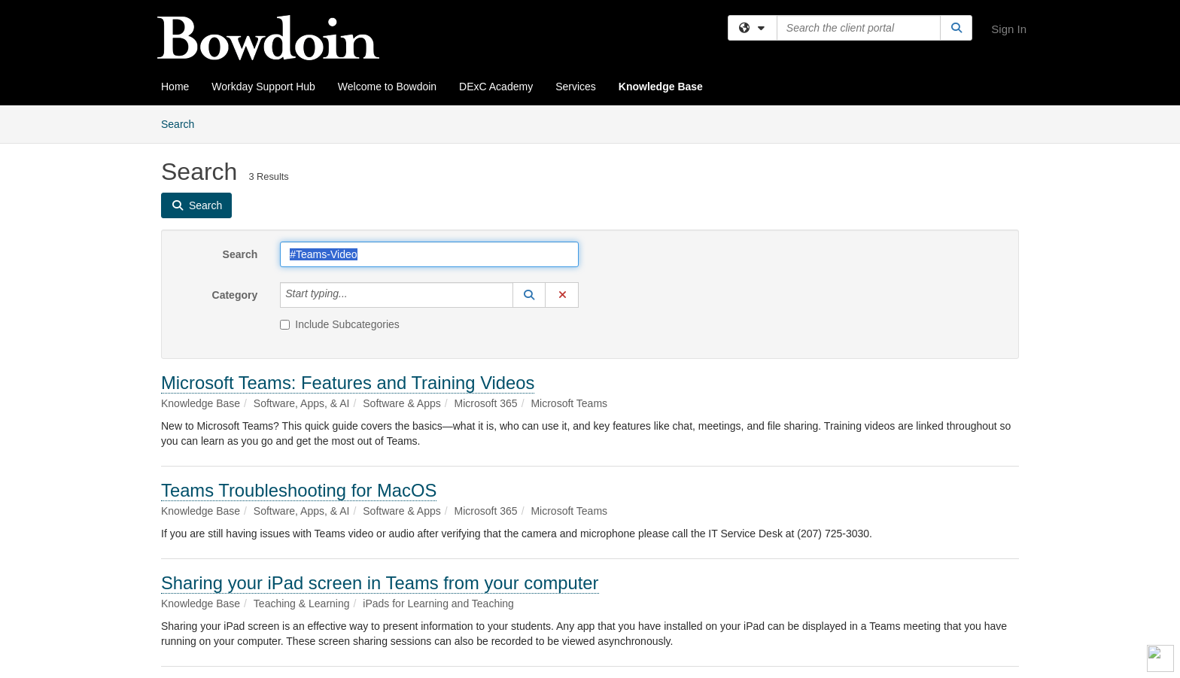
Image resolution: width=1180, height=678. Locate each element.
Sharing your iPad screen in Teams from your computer (380, 583)
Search (183, 123)
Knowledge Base (661, 87)
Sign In (1008, 29)
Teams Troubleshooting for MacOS (298, 490)
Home (175, 87)
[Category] (356, 295)
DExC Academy (496, 87)
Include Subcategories (340, 324)
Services (575, 87)
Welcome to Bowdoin (387, 87)
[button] (529, 295)
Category (235, 295)
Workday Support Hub (263, 87)
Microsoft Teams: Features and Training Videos (347, 382)
